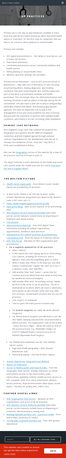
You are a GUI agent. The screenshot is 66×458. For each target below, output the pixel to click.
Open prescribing (15, 206)
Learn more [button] (9, 454)
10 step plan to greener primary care (24, 420)
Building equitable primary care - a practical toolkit (30, 414)
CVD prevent (12, 222)
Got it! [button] (53, 451)
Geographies (21, 152)
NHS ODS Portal (14, 241)
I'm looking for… (47, 439)
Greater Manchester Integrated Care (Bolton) (28, 361)
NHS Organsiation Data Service (21, 398)
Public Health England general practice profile (28, 203)
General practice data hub (19, 225)
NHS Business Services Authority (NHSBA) (26, 212)
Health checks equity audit (19, 184)
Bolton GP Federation (17, 364)
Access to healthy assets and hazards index (27, 367)
